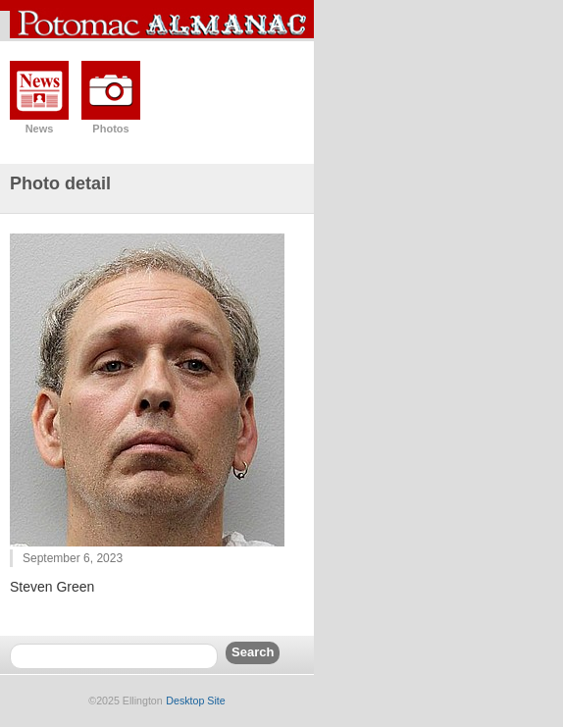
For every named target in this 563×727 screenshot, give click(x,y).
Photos (110, 128)
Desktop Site (195, 700)
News (40, 128)
